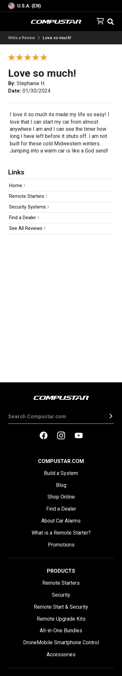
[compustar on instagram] (61, 436)
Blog (61, 485)
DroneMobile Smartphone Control (61, 642)
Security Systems (29, 207)
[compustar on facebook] (43, 436)
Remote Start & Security (61, 607)
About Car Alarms (61, 521)
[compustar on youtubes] (79, 436)
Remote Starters (28, 196)
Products (61, 571)
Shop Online (61, 497)
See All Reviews (27, 228)
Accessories (61, 654)
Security (61, 595)
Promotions (61, 545)
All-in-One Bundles (61, 630)
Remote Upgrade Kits (61, 619)
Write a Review (21, 38)
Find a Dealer (24, 217)
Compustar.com (61, 461)
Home (17, 185)
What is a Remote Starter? (61, 533)
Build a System (61, 473)
